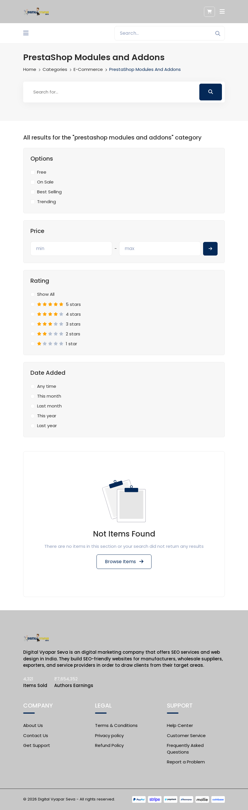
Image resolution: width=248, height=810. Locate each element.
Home (29, 69)
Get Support (36, 745)
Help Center (180, 725)
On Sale (45, 182)
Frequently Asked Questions (185, 748)
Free (41, 172)
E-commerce (88, 69)
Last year (47, 426)
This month (49, 396)
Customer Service (186, 735)
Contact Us (35, 735)
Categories (55, 69)
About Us (33, 725)
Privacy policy (109, 735)
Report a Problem (186, 762)
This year (46, 416)
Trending (46, 202)
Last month (49, 406)
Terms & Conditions (116, 725)
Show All (45, 294)
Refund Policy (109, 745)
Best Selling (49, 192)
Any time (46, 386)
